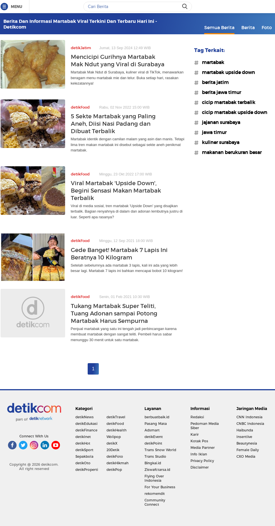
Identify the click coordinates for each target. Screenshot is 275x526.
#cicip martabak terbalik (226, 102)
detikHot (82, 443)
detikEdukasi (86, 423)
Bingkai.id (152, 463)
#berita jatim (213, 82)
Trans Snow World (160, 450)
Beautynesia (246, 443)
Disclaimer (199, 467)
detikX (112, 443)
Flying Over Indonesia (154, 478)
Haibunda (244, 430)
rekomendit (154, 493)
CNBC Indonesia (250, 423)
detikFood (115, 423)
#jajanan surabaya (219, 122)
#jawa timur (212, 132)
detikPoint (153, 443)
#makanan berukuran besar (230, 152)
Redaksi (197, 417)
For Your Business (159, 487)
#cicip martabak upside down (232, 112)
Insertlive (244, 437)
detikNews (84, 417)
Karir (194, 434)
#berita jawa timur (219, 92)
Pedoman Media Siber (204, 425)
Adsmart (152, 430)
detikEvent (153, 437)
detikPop (114, 469)
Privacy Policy (202, 461)
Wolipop (114, 437)
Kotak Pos (199, 441)
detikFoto (115, 456)
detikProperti (86, 469)
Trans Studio (155, 456)
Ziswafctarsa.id (157, 469)
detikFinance (86, 430)
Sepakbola (84, 456)
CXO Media (245, 456)
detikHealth (117, 430)
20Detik (113, 450)
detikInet (83, 437)
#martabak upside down (226, 72)
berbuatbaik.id (156, 417)
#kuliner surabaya (218, 142)
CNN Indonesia (249, 417)
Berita (248, 27)
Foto (267, 27)
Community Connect (154, 502)
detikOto (83, 463)
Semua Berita (219, 27)
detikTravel (116, 417)
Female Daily (247, 450)
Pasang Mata (155, 423)
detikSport (84, 450)
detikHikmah (118, 463)
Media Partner (202, 447)
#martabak (211, 62)
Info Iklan (198, 454)
